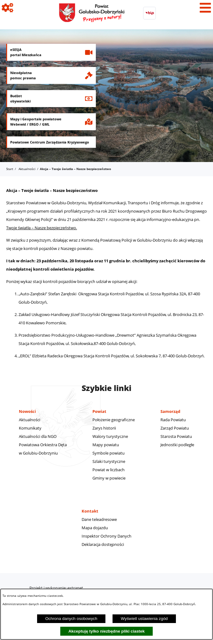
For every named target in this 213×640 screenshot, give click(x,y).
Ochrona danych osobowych (71, 618)
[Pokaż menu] (205, 7)
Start (9, 169)
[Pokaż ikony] (7, 7)
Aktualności (27, 169)
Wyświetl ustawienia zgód (144, 618)
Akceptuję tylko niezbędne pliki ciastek (106, 631)
